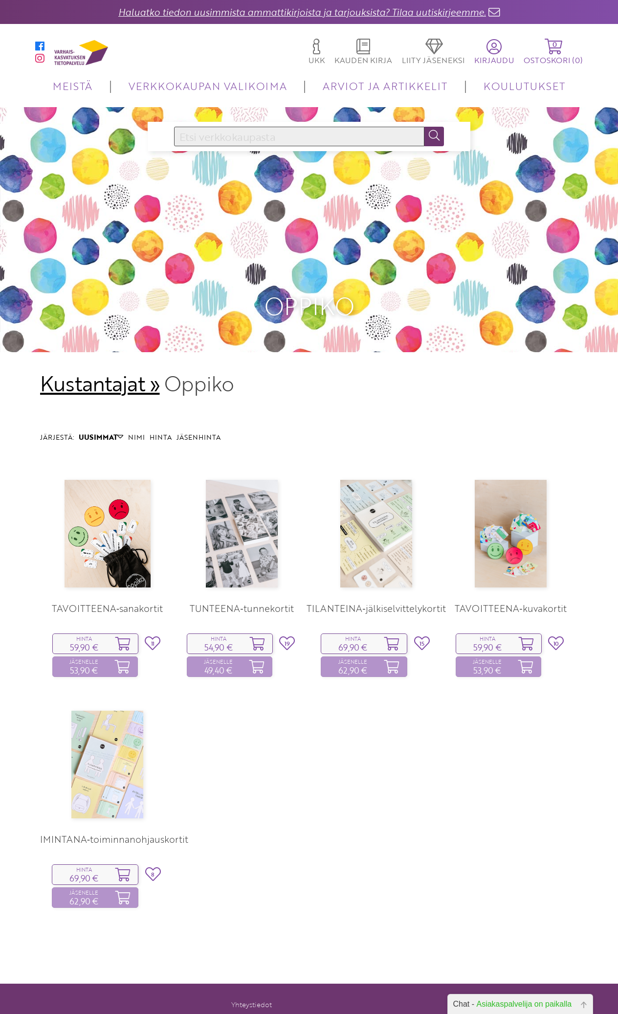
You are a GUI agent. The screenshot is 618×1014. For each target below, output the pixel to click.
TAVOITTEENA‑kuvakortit (510, 580)
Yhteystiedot (251, 977)
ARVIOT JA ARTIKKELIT (385, 85)
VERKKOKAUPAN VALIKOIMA (208, 85)
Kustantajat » (99, 356)
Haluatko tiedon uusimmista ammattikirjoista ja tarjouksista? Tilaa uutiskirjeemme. (302, 12)
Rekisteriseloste (246, 1004)
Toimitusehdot (248, 991)
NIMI (136, 409)
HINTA (161, 409)
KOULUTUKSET (524, 85)
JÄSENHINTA (199, 409)
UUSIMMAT (101, 409)
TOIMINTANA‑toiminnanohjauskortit (107, 811)
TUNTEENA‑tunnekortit (241, 580)
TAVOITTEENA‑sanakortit (107, 580)
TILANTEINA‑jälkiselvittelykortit (376, 580)
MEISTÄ (72, 85)
